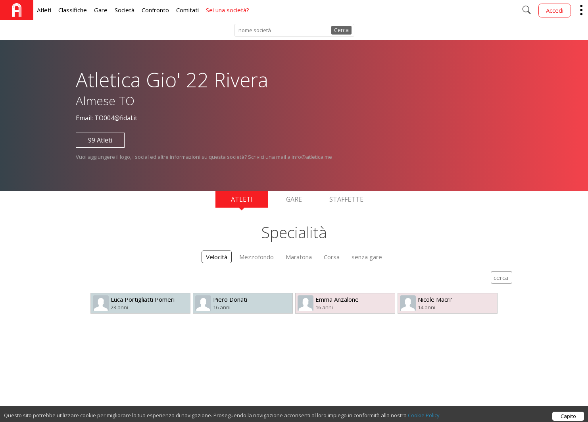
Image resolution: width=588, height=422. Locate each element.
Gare (101, 10)
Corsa (332, 257)
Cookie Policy (424, 417)
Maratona (299, 257)
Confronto (155, 10)
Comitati (187, 10)
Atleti (44, 10)
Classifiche (72, 10)
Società (125, 10)
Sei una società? (227, 10)
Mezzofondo (256, 257)
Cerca (341, 30)
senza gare (367, 257)
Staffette (346, 199)
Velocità (216, 257)
